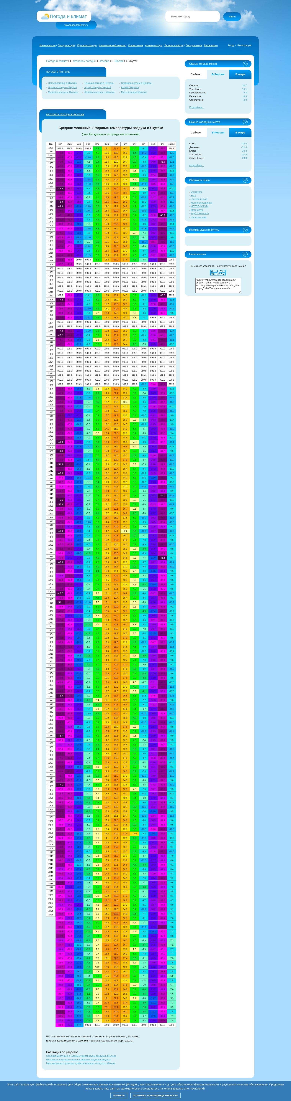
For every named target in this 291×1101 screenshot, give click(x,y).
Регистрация (244, 45)
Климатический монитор (112, 45)
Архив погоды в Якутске (97, 87)
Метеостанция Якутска (134, 92)
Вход (231, 45)
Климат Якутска (130, 87)
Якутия (119, 60)
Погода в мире (194, 45)
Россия (104, 60)
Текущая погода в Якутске (98, 83)
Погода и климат (57, 60)
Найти (232, 16)
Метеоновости (47, 45)
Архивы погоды (153, 45)
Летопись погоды (173, 45)
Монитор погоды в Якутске (63, 92)
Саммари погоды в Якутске (136, 83)
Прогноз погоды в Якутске (62, 87)
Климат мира (135, 45)
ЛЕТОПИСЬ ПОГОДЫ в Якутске (65, 114)
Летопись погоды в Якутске (99, 92)
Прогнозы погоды (87, 45)
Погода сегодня (66, 45)
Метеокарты (211, 45)
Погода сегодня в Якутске (62, 83)
